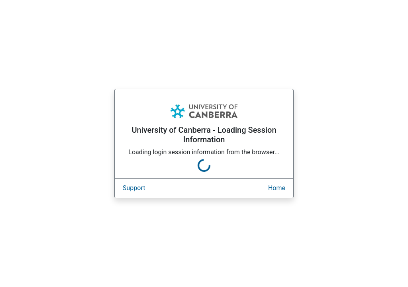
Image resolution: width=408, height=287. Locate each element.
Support (134, 188)
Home (276, 188)
